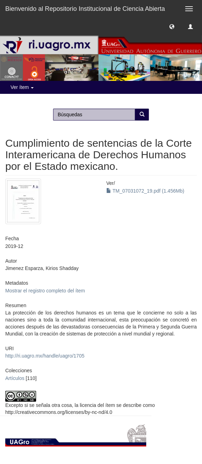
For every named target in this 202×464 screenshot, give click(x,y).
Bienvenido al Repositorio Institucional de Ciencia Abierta (85, 8)
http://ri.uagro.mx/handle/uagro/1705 (45, 356)
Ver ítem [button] (22, 87)
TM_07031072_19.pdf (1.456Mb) (145, 191)
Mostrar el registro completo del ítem (45, 290)
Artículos (14, 378)
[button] (172, 26)
